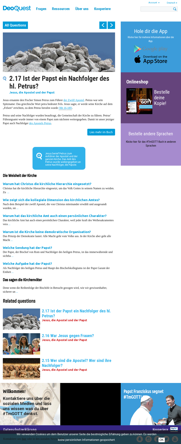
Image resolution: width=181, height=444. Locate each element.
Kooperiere (102, 9)
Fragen (41, 9)
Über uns (82, 9)
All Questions (15, 25)
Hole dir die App (150, 31)
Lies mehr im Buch (101, 132)
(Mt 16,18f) (65, 107)
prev (103, 25)
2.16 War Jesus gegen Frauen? (68, 335)
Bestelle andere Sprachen (151, 133)
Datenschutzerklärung (20, 429)
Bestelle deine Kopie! (162, 97)
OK (162, 439)
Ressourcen (61, 9)
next (111, 25)
